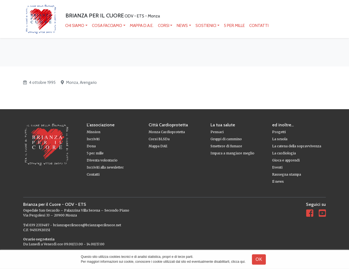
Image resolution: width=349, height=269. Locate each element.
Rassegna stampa (286, 174)
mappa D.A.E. (142, 25)
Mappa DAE (158, 146)
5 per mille (234, 25)
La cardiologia (284, 153)
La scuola (279, 139)
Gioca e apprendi (286, 160)
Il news (278, 181)
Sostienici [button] (205, 25)
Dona (91, 146)
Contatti (259, 25)
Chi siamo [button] (74, 25)
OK (258, 259)
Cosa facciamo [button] (107, 25)
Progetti (279, 132)
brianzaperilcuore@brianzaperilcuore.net (87, 225)
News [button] (182, 25)
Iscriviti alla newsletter (105, 167)
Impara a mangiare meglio (232, 153)
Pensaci (217, 132)
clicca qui (238, 262)
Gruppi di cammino (226, 139)
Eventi (277, 167)
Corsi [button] (163, 25)
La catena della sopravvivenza (296, 146)
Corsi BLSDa (159, 139)
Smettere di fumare (226, 146)
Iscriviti (93, 139)
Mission (93, 132)
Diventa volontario (102, 160)
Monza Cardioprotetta (167, 132)
